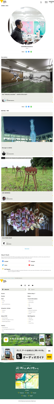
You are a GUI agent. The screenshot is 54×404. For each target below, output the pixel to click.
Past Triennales (5, 318)
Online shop (31, 293)
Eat (29, 304)
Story (24, 396)
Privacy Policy (31, 323)
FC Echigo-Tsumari (32, 311)
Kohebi (30, 313)
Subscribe (30, 318)
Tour (3, 302)
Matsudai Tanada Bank (33, 310)
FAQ (3, 330)
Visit (2, 298)
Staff (31, 396)
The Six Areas (31, 300)
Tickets (3, 300)
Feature (22, 393)
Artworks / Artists (4, 5)
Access (3, 293)
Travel (34, 393)
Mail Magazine (31, 316)
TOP (2, 278)
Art (28, 393)
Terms (30, 321)
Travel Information (32, 298)
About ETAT (4, 316)
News (29, 296)
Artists (12, 278)
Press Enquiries (5, 327)
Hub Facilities (31, 302)
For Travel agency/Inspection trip (8, 329)
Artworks (3, 310)
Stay (29, 305)
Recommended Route (6, 304)
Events (3, 296)
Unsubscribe (31, 319)
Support (30, 308)
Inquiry (3, 325)
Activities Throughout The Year (8, 319)
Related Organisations (6, 321)
